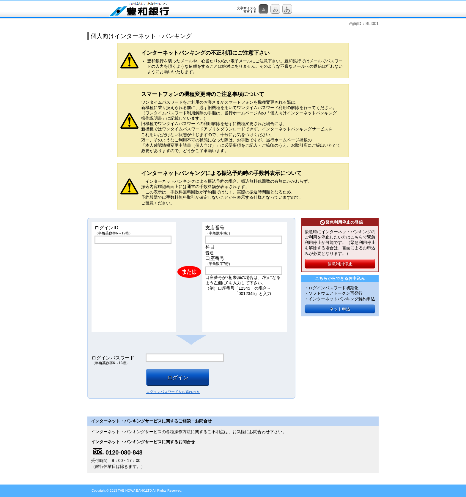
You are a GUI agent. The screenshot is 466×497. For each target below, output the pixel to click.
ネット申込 (340, 309)
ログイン (177, 378)
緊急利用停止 (340, 263)
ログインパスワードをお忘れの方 (173, 392)
